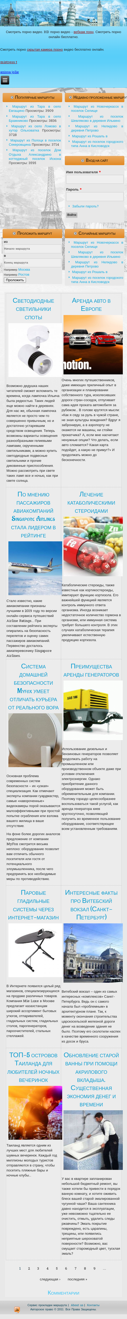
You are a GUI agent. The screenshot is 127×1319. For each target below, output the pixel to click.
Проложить (15, 280)
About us (77, 1305)
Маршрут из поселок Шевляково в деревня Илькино (97, 118)
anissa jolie (9, 72)
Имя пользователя (83, 172)
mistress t (8, 62)
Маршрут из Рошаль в (90, 136)
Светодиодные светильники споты (33, 308)
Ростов (23, 274)
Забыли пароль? (85, 206)
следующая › (50, 1279)
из (6, 241)
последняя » (77, 1279)
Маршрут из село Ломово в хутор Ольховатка (35, 128)
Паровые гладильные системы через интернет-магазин (33, 905)
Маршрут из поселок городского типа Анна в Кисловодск (97, 144)
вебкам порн (84, 32)
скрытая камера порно (45, 49)
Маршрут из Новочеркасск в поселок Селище (97, 108)
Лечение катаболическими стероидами (91, 502)
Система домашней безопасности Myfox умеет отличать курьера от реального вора (33, 686)
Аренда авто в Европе (91, 304)
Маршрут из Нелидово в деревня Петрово (97, 128)
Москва (24, 269)
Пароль (74, 189)
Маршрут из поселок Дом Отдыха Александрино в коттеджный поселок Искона (35, 154)
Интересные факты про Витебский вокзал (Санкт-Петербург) (91, 905)
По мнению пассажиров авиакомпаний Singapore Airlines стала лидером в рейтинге (33, 515)
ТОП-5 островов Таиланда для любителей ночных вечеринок (33, 1067)
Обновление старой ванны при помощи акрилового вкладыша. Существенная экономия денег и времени (91, 1079)
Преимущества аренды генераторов (91, 670)
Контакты (93, 1305)
